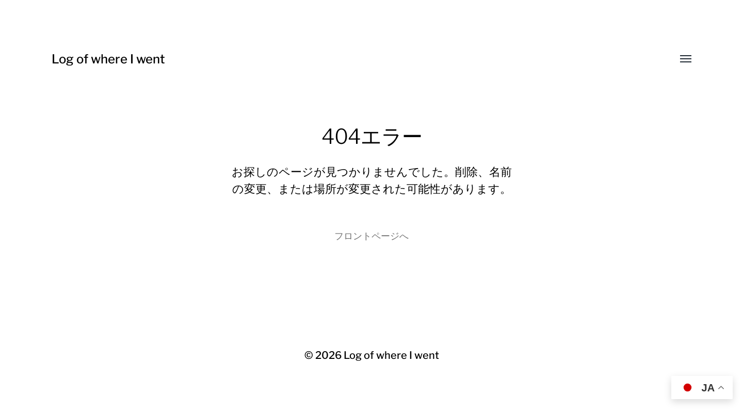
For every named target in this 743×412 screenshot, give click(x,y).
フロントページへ (371, 235)
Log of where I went (108, 59)
